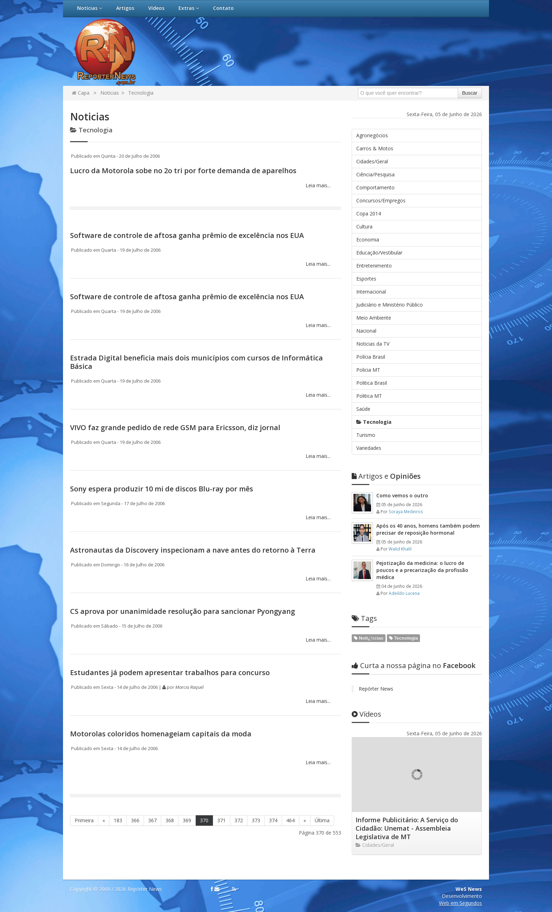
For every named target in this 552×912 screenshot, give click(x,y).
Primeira (84, 820)
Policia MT (368, 369)
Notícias (89, 8)
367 (152, 820)
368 (169, 820)
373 (256, 820)
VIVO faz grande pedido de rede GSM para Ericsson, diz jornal (175, 427)
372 (238, 820)
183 (118, 820)
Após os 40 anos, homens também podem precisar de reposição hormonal (428, 529)
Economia (367, 239)
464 (290, 820)
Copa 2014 (368, 213)
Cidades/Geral (372, 161)
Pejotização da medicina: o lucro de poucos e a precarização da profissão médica (422, 570)
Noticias (109, 92)
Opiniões (386, 476)
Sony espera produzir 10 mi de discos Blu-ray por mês (161, 488)
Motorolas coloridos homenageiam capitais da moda (160, 733)
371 (221, 820)
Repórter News (376, 688)
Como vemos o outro (402, 495)
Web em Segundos (460, 903)
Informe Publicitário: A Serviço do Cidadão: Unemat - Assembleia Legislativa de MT (407, 828)
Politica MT (369, 395)
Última (322, 820)
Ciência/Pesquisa (375, 174)
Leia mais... (317, 185)
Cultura (364, 226)
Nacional (366, 330)
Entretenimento (374, 265)
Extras (188, 8)
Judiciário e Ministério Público (389, 304)
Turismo (365, 435)
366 (135, 820)
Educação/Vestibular (379, 252)
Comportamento (375, 187)
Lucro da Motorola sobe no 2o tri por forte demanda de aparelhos (183, 170)
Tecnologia (140, 92)
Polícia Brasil (370, 356)
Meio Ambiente (373, 317)
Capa (80, 92)
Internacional (371, 291)
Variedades (368, 448)
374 (273, 820)
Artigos (125, 8)
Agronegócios (372, 135)
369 (187, 820)
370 (204, 820)
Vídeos (156, 8)
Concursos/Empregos (381, 200)
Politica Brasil (371, 382)
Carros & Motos (374, 148)
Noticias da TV (372, 343)
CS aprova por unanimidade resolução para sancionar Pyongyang (182, 611)
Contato (223, 8)
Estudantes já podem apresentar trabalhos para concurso (170, 672)
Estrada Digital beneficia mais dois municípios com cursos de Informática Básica (196, 362)
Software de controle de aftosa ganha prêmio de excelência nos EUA (187, 235)
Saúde (363, 408)
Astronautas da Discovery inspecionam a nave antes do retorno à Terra (192, 550)
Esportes (366, 278)
